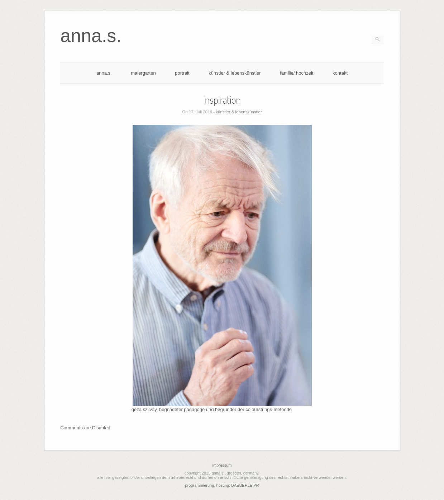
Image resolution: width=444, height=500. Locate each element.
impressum (221, 465)
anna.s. (104, 73)
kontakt (340, 73)
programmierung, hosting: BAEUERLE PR (222, 485)
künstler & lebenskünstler (235, 73)
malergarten (143, 73)
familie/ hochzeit (296, 73)
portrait (182, 73)
